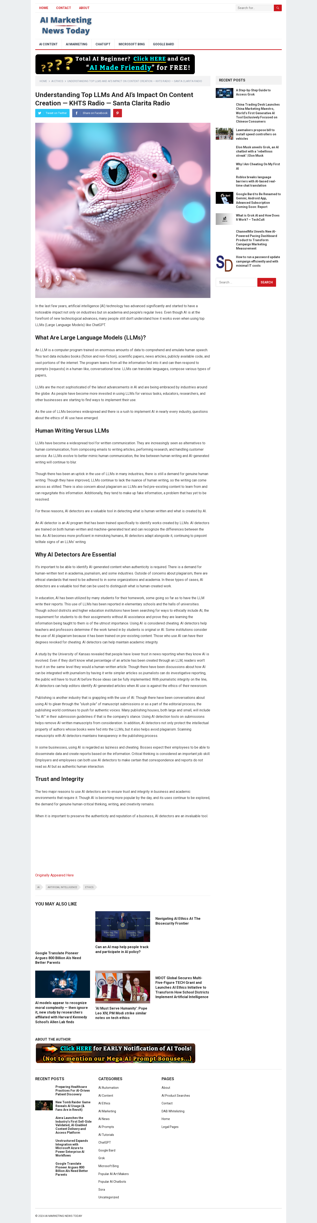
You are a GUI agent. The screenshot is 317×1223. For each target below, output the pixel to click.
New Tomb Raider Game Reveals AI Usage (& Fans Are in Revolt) (72, 1105)
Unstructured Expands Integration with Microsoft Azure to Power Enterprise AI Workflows (71, 1148)
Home (43, 81)
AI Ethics (57, 81)
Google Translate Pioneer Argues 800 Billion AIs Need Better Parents (58, 958)
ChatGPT (103, 44)
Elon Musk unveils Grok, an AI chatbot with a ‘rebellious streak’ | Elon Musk (257, 151)
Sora (101, 1189)
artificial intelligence (62, 887)
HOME (43, 8)
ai (38, 887)
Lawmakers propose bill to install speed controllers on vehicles (256, 134)
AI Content (48, 44)
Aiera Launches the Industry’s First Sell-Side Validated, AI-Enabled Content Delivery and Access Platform (73, 1125)
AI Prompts (106, 1127)
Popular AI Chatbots (112, 1181)
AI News (104, 1119)
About (84, 8)
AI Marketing (76, 44)
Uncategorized (108, 1197)
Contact (63, 8)
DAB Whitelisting (173, 1111)
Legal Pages (170, 1127)
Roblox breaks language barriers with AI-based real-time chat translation (256, 181)
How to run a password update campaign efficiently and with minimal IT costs (258, 261)
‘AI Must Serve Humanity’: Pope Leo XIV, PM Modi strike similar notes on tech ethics (121, 1013)
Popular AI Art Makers (113, 1174)
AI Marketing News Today (63, 1215)
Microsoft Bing (132, 44)
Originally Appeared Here (54, 875)
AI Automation (108, 1087)
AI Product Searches (176, 1095)
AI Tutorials (106, 1135)
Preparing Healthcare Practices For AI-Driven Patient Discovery (72, 1090)
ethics (89, 887)
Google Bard (163, 44)
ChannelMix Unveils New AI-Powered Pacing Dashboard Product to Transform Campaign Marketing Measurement (256, 240)
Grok (101, 1158)
